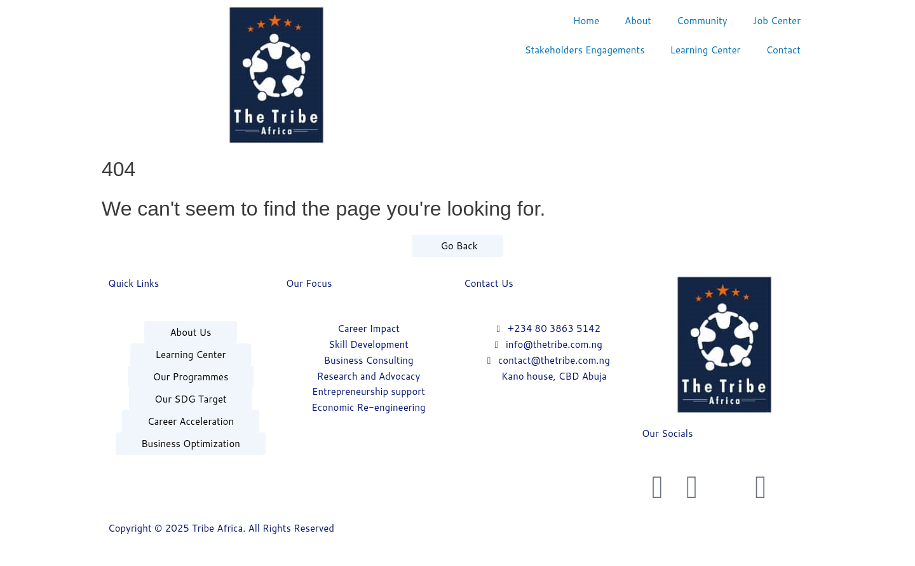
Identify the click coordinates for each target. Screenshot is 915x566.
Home (586, 20)
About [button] (638, 20)
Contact (783, 50)
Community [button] (702, 20)
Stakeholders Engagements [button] (585, 50)
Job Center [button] (776, 20)
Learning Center (705, 50)
